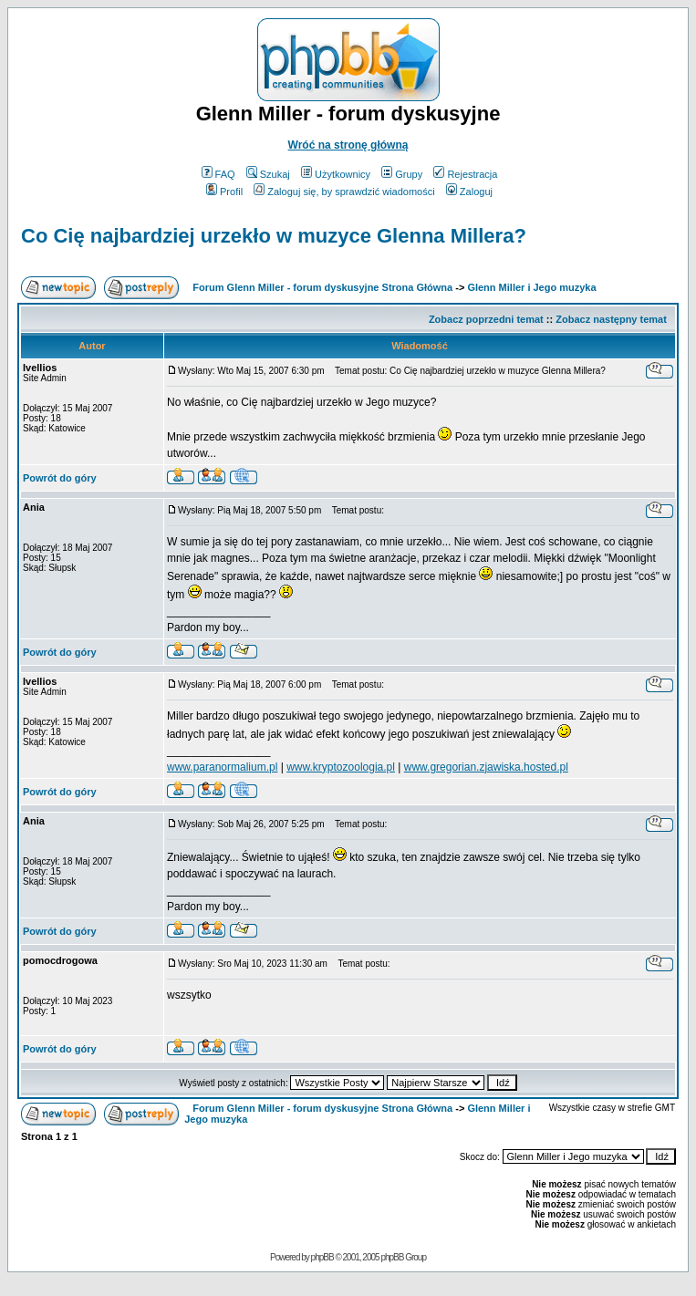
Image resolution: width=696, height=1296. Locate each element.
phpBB (322, 1257)
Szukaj (268, 174)
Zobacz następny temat (611, 319)
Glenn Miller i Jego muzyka (531, 287)
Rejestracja (465, 174)
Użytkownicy (335, 174)
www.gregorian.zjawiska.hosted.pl (486, 767)
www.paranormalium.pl (222, 767)
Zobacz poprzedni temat (486, 319)
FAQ (218, 174)
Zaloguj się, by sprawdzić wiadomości (344, 191)
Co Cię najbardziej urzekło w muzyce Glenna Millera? (273, 235)
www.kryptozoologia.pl (340, 767)
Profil (224, 191)
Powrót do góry (60, 477)
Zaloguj (469, 191)
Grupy (401, 174)
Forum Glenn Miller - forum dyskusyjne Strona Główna (322, 287)
